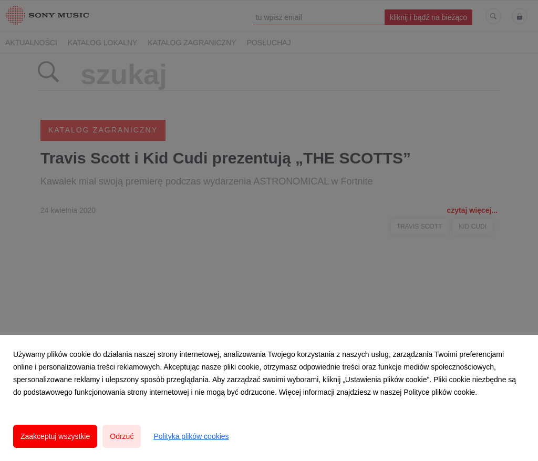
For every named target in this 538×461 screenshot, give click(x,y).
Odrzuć (121, 436)
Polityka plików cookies (191, 436)
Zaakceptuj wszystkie (55, 436)
